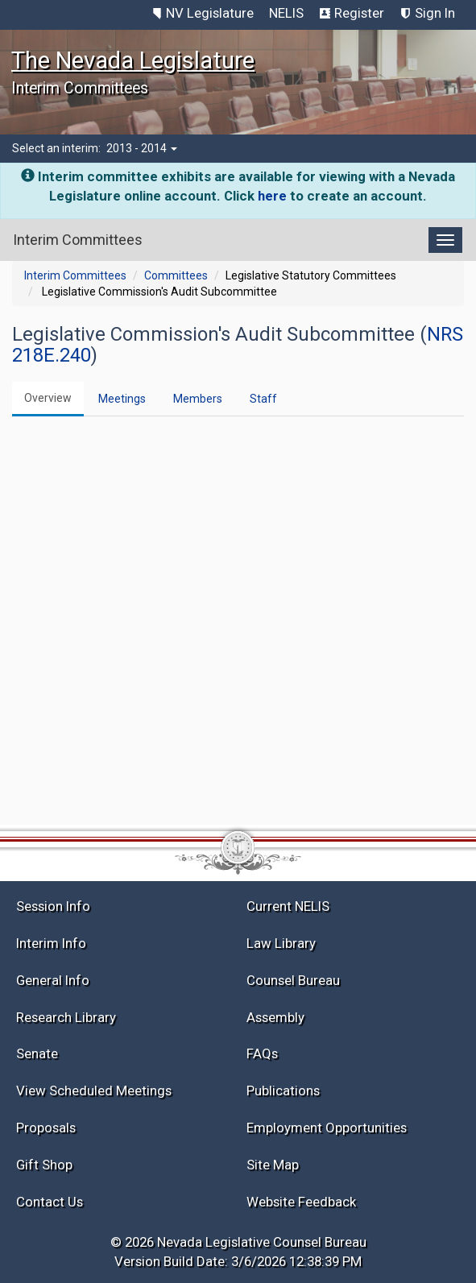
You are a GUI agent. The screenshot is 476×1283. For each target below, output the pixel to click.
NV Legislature (210, 13)
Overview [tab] (48, 397)
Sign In (435, 13)
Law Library (281, 943)
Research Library (66, 1017)
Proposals (46, 1128)
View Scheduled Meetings (94, 1090)
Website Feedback (301, 1202)
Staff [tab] (263, 398)
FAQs (262, 1053)
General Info (52, 980)
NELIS (286, 13)
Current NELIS (287, 906)
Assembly (275, 1017)
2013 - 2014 (141, 148)
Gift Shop (44, 1165)
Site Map (272, 1165)
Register (359, 13)
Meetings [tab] (122, 398)
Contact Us (49, 1202)
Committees (176, 275)
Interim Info (51, 943)
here (272, 196)
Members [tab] (197, 398)
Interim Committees (75, 275)
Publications (283, 1090)
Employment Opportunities (326, 1128)
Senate (37, 1053)
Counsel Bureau (293, 980)
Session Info (53, 906)
